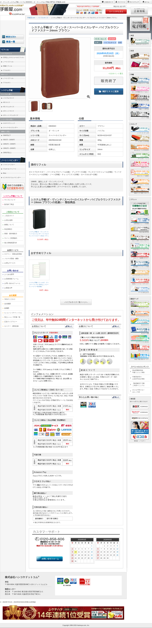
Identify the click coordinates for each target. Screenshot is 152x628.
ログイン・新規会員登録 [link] (13, 254)
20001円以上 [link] (7, 152)
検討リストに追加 (109, 91)
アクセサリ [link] (7, 70)
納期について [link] (9, 225)
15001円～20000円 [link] (9, 148)
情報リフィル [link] (7, 66)
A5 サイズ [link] (6, 102)
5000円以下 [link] (7, 135)
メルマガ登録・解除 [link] (11, 258)
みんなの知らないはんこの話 (138, 391)
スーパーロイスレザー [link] (10, 127)
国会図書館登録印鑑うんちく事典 (138, 371)
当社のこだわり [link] (9, 299)
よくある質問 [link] (9, 274)
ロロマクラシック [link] (9, 123)
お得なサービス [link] (9, 263)
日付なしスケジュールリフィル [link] (13, 57)
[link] (39, 225)
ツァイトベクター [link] (9, 164)
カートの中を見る (116, 12)
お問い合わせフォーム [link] (12, 283)
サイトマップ (134, 2)
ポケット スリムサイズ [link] (10, 115)
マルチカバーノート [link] (9, 169)
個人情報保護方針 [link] (10, 243)
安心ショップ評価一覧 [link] (12, 317)
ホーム (147, 2)
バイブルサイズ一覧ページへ (76, 302)
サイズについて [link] (9, 200)
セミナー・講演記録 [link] (11, 326)
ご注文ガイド (108, 2)
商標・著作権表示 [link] (10, 234)
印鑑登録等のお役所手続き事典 (138, 378)
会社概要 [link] (7, 304)
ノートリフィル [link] (8, 62)
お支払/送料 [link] (8, 220)
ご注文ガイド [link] (9, 216)
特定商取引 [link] (8, 229)
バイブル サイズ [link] (8, 98)
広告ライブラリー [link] (10, 322)
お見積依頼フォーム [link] (11, 279)
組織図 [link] (6, 308)
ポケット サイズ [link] (8, 111)
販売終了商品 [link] (9, 204)
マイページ (121, 2)
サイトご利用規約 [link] (10, 238)
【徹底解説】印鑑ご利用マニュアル (138, 384)
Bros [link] (4, 173)
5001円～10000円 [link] (9, 140)
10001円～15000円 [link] (9, 144)
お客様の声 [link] (8, 288)
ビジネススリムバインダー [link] (12, 177)
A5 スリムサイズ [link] (8, 107)
